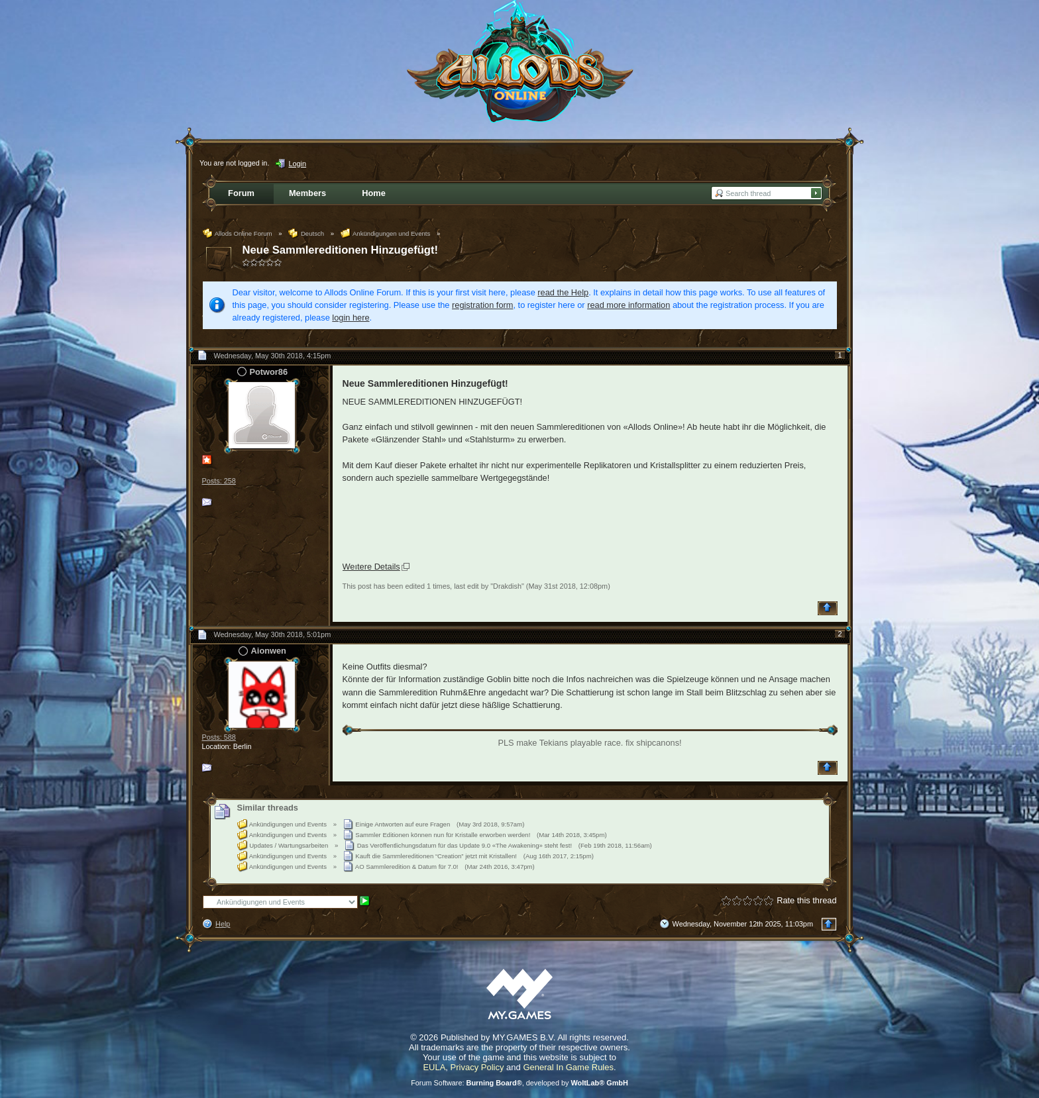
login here (350, 318)
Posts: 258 (219, 481)
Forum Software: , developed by (519, 1083)
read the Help (562, 292)
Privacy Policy (477, 1067)
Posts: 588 (219, 737)
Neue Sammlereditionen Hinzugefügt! (341, 250)
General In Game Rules (568, 1067)
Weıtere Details (371, 567)
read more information (628, 305)
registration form (482, 305)
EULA (434, 1067)
